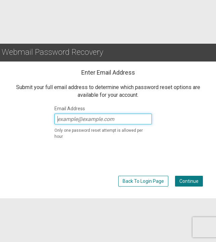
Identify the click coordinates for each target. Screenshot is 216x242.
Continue (189, 181)
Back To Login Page (143, 181)
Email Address (69, 108)
